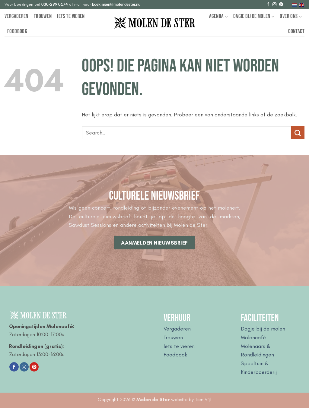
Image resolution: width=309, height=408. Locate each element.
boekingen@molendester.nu (116, 4)
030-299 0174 (54, 4)
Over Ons (291, 16)
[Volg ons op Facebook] (268, 4)
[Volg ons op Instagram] (274, 4)
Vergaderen (16, 16)
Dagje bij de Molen (253, 16)
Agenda (218, 16)
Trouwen (43, 16)
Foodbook (17, 31)
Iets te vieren (70, 16)
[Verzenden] (297, 132)
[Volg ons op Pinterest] (281, 4)
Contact (296, 31)
